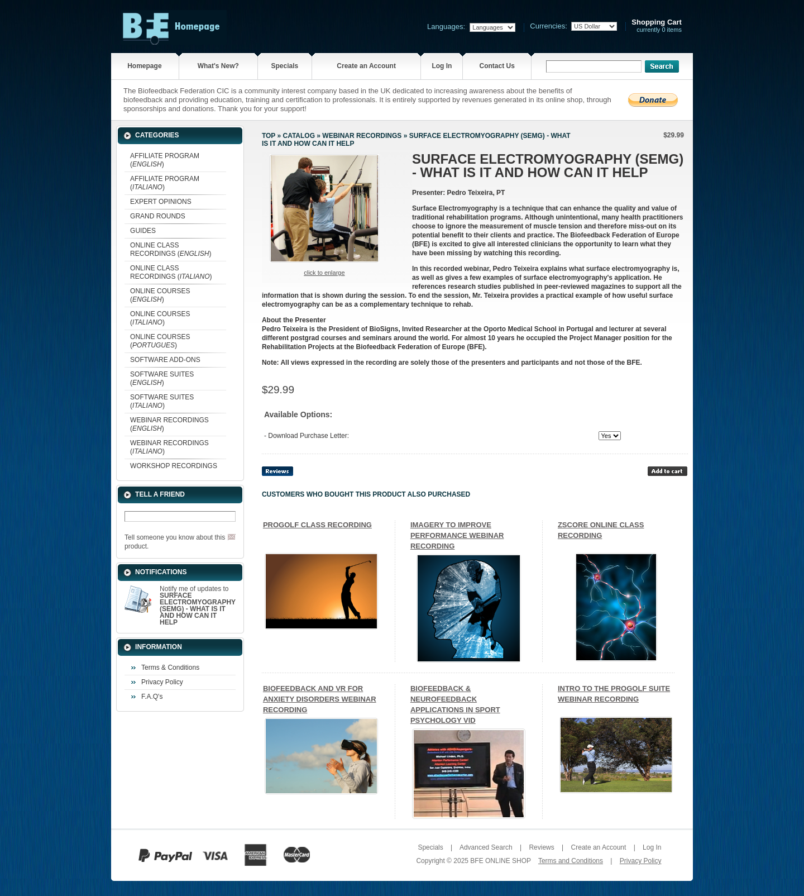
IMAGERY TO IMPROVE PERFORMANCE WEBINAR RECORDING (457, 535)
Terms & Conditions (170, 667)
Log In (442, 66)
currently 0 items (656, 26)
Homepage (144, 66)
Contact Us (497, 66)
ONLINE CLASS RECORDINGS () (170, 249)
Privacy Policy (162, 682)
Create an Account (366, 66)
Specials (285, 66)
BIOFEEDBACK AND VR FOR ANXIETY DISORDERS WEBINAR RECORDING (319, 699)
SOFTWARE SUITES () (162, 378)
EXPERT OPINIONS (161, 202)
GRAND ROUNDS (157, 216)
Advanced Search (486, 847)
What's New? (218, 66)
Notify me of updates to (198, 605)
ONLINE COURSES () (160, 295)
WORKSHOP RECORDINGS (173, 466)
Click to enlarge (324, 272)
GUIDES (143, 231)
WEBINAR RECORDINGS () (169, 424)
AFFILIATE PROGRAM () (164, 160)
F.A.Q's (151, 696)
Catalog (299, 136)
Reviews (541, 847)
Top (268, 136)
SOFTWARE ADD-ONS (165, 360)
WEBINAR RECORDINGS (361, 136)
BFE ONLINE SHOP (500, 861)
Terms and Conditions (570, 861)
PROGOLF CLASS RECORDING (317, 525)
